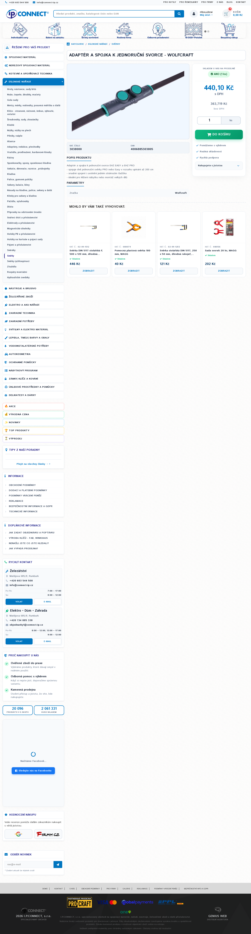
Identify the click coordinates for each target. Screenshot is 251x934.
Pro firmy (207, 2)
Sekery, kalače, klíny (18, 185)
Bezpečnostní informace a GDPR (30, 506)
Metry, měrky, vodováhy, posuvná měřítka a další (33, 105)
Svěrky (116, 44)
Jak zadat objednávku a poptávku (31, 532)
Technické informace (23, 511)
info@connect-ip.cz (45, 2)
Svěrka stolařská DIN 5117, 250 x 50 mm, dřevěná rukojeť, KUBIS (178, 252)
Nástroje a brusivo (22, 288)
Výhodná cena (19, 414)
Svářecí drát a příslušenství (22, 217)
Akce (12, 406)
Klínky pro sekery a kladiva (22, 196)
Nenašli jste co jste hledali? (29, 543)
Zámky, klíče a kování (23, 379)
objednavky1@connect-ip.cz (26, 625)
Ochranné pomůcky (22, 362)
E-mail (47, 601)
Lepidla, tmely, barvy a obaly (29, 338)
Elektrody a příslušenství (21, 223)
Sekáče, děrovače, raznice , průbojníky (28, 168)
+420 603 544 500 (17, 2)
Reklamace (16, 501)
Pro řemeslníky (188, 2)
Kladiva (11, 174)
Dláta (10, 207)
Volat (19, 601)
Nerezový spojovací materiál (29, 65)
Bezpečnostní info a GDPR (196, 889)
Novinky (14, 422)
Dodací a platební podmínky (28, 490)
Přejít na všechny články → (32, 464)
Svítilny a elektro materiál (28, 329)
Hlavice (11, 141)
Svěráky (11, 250)
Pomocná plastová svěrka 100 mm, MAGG (132, 252)
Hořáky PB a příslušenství (21, 234)
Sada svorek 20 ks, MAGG (221, 250)
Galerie (126, 889)
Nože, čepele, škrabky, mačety (23, 94)
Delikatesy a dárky (22, 395)
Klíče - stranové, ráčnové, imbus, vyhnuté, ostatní (30, 113)
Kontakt (241, 2)
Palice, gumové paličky (19, 179)
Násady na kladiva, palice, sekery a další (29, 190)
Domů (45, 889)
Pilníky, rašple (14, 136)
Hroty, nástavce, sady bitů (21, 89)
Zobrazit (88, 271)
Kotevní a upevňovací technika (30, 73)
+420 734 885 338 (21, 620)
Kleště (10, 125)
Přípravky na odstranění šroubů (24, 212)
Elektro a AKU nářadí (24, 305)
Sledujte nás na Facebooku (33, 770)
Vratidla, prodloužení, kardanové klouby (29, 152)
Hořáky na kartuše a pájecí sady (25, 239)
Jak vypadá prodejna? (23, 548)
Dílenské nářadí (97, 44)
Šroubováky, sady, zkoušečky (22, 119)
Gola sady (12, 100)
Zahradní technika (22, 313)
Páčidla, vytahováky (18, 201)
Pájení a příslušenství (19, 245)
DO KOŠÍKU (219, 134)
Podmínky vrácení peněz (25, 495)
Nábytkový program (23, 370)
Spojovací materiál (22, 57)
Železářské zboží (21, 296)
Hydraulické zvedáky (18, 277)
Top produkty (19, 430)
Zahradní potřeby (21, 321)
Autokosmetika (20, 354)
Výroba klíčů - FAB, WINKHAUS (28, 538)
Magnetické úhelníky (18, 228)
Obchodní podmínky (22, 485)
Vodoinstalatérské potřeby (29, 346)
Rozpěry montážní (17, 272)
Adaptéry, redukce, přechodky (23, 147)
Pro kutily (169, 2)
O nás (220, 2)
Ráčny (10, 157)
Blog (230, 2)
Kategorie (77, 44)
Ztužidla (11, 266)
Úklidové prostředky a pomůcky (31, 387)
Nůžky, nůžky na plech (19, 130)
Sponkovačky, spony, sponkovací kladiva (29, 163)
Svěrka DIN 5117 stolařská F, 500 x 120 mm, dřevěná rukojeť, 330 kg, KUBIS (86, 252)
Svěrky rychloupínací (18, 261)
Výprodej (15, 438)
